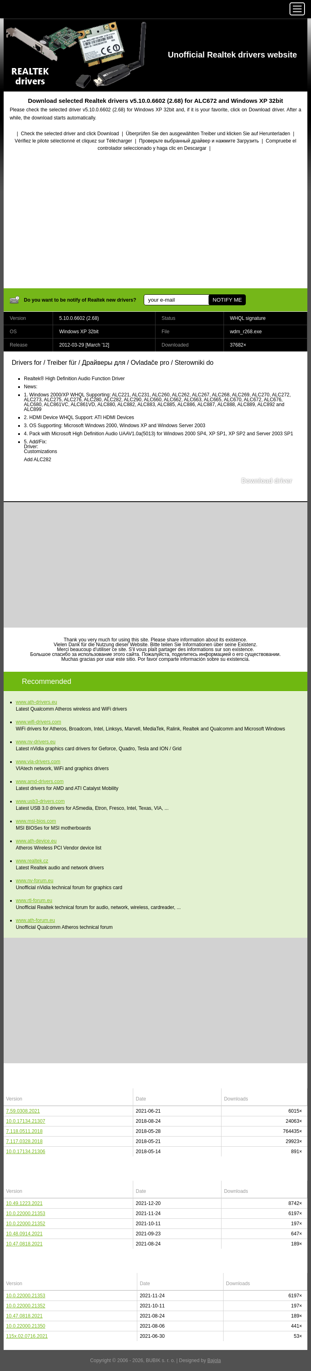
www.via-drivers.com (38, 761)
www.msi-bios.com (36, 821)
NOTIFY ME (227, 300)
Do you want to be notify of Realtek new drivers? (80, 300)
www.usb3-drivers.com (40, 801)
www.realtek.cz (32, 860)
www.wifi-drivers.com (38, 722)
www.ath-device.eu (36, 841)
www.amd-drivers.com (40, 781)
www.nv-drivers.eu (35, 741)
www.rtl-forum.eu (34, 900)
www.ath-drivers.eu (36, 702)
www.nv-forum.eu (34, 880)
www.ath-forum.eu (35, 920)
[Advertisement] (155, 220)
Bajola (214, 1360)
